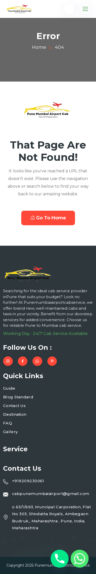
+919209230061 (28, 480)
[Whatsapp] (80, 559)
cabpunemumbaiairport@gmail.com (50, 493)
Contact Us (14, 405)
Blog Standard (18, 397)
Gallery (10, 431)
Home (39, 47)
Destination (14, 414)
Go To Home (48, 218)
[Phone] (60, 559)
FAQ (7, 423)
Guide (9, 388)
